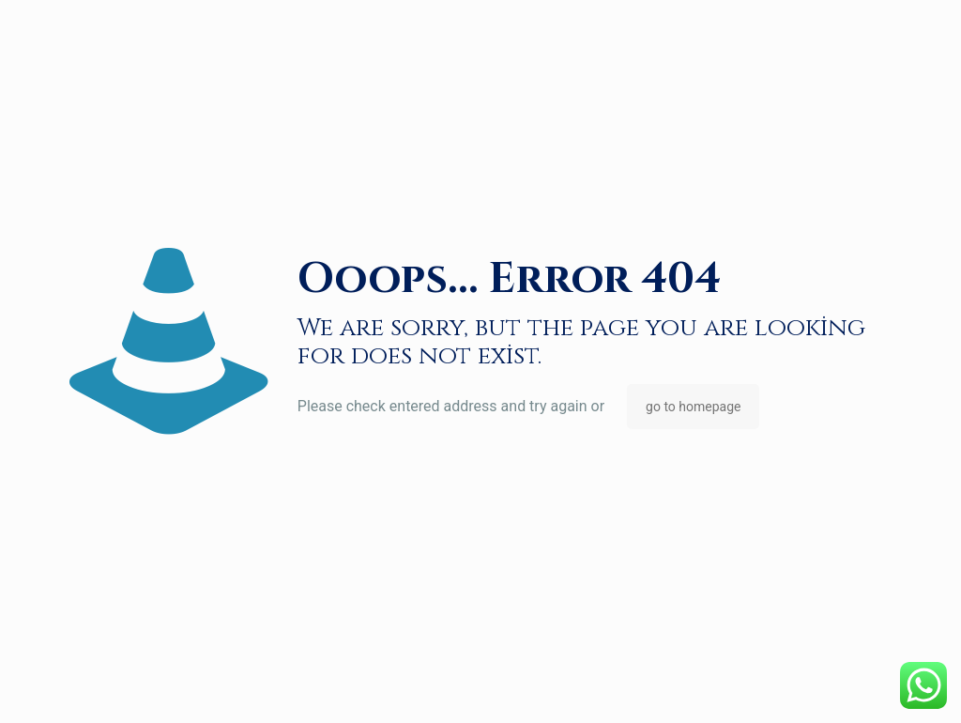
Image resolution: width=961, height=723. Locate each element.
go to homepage (693, 406)
